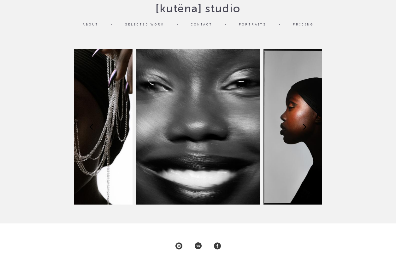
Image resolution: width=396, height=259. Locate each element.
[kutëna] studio (198, 8)
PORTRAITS (252, 24)
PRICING (303, 24)
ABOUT (90, 24)
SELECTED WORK (144, 24)
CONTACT (201, 24)
